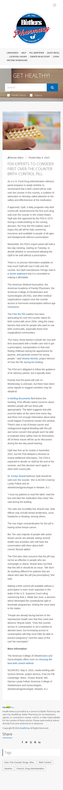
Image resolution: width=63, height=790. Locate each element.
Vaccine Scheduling (17, 60)
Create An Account (40, 57)
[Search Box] (26, 87)
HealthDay (25, 728)
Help (23, 53)
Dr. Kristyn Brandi (17, 476)
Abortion (8, 768)
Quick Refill (53, 53)
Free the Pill (18, 314)
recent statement (18, 273)
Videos (36, 95)
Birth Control (45, 762)
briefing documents (20, 398)
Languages (12, 53)
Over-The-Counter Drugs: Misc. (19, 762)
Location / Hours (18, 57)
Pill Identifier (36, 53)
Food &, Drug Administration (30, 768)
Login (56, 57)
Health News (16, 95)
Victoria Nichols (30, 358)
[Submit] (52, 87)
